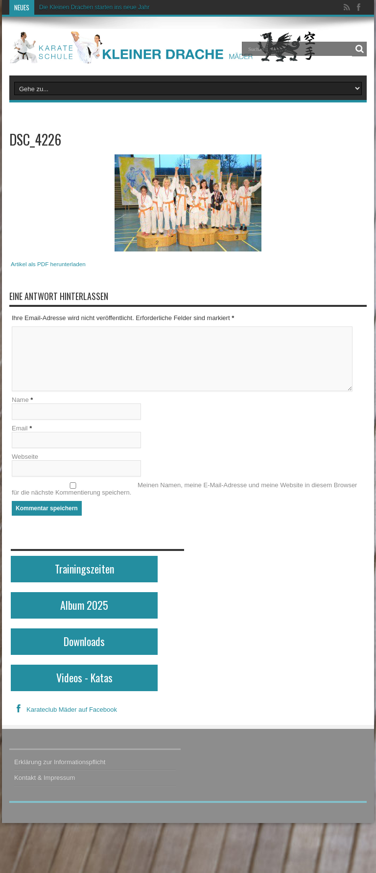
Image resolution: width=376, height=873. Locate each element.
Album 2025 (84, 605)
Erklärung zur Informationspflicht (59, 762)
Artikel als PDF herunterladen (48, 264)
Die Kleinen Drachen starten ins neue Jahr (94, 7)
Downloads (84, 641)
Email (20, 428)
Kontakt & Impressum (44, 777)
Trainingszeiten (84, 568)
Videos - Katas (84, 677)
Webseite (25, 456)
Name (20, 399)
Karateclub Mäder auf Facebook (64, 709)
